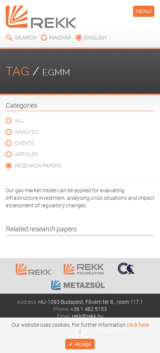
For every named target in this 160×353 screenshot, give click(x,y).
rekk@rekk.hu (87, 316)
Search (25, 38)
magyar (60, 38)
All (19, 120)
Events (24, 142)
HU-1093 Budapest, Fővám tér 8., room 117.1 (90, 301)
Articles (26, 154)
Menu (144, 11)
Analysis (27, 131)
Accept (83, 343)
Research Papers (38, 165)
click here (138, 324)
